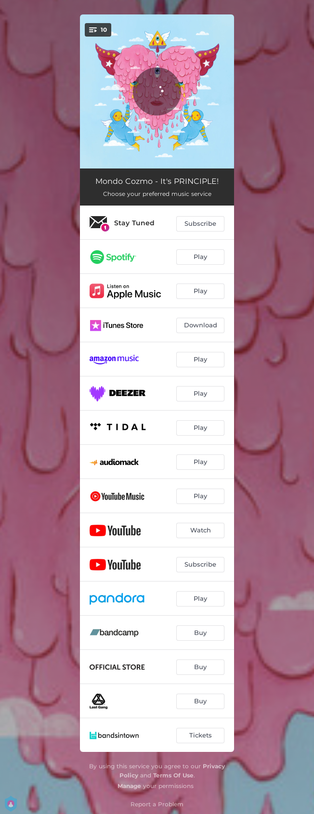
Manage (129, 785)
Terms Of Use (173, 775)
